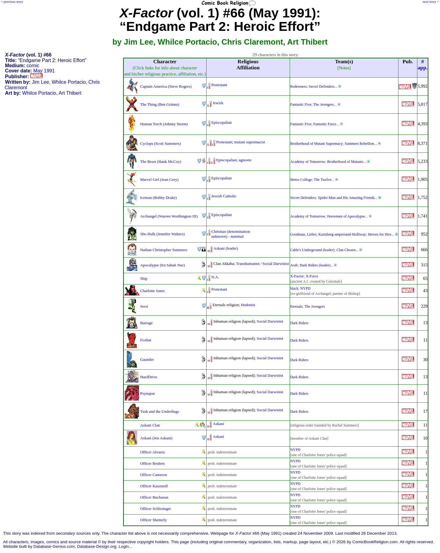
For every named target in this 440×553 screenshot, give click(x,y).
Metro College (301, 180)
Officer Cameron (153, 474)
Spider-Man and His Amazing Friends (346, 198)
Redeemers (298, 86)
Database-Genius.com (54, 546)
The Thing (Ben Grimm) (159, 104)
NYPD (305, 288)
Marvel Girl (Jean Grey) (159, 179)
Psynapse (147, 393)
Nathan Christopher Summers (163, 249)
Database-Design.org (96, 546)
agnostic (245, 160)
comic (33, 65)
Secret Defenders (322, 86)
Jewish (218, 103)
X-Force (312, 276)
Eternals (296, 306)
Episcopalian (221, 122)
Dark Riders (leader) (315, 265)
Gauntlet (147, 359)
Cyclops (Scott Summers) (160, 143)
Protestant (219, 84)
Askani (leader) (226, 248)
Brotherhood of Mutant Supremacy (316, 143)
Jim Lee (40, 82)
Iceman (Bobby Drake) (158, 197)
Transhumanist (247, 263)
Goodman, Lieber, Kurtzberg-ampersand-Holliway (328, 234)
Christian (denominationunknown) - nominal (230, 234)
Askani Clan (150, 425)
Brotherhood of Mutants (345, 161)
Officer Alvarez (152, 452)
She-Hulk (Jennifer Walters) (162, 234)
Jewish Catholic (224, 196)
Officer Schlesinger (155, 508)
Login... (125, 546)
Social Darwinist (275, 263)
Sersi (144, 306)
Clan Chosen (346, 250)
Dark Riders (299, 323)
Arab (294, 265)
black (294, 288)
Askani (218, 423)
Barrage (146, 322)
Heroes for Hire (379, 234)
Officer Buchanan (154, 497)
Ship (144, 278)
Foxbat (145, 340)
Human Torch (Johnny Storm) (164, 124)
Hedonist (248, 304)
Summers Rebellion (359, 143)
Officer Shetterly (153, 520)
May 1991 (44, 70)
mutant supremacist (249, 142)
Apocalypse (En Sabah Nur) (162, 265)
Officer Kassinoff (154, 486)
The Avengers (323, 104)
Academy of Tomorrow (307, 161)
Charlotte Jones (152, 290)
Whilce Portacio (69, 82)
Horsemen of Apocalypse (346, 216)
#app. (422, 65)
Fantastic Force (324, 124)
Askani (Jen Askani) (156, 438)
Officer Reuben (152, 463)
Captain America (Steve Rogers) (166, 86)
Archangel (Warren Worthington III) (169, 216)
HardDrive (148, 377)
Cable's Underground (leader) (312, 250)
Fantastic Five (300, 104)
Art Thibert (70, 93)
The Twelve (323, 180)
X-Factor (297, 276)
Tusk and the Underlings (159, 411)
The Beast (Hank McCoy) (160, 161)
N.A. (215, 277)
